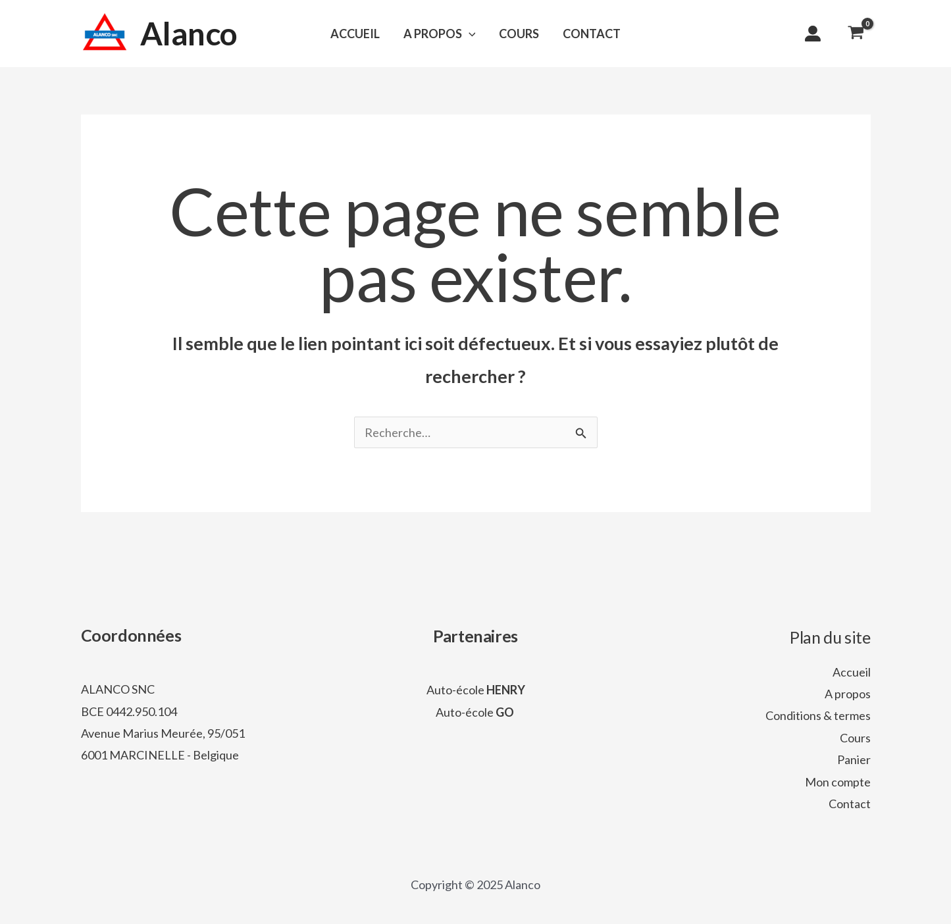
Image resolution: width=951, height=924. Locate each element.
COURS (519, 33)
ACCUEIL (355, 33)
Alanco (189, 33)
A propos (848, 693)
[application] (469, 34)
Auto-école (475, 689)
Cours (855, 738)
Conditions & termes (818, 715)
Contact (850, 803)
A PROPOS (439, 34)
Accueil (852, 672)
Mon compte (838, 782)
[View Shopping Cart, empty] (856, 33)
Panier (854, 759)
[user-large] (813, 33)
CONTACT (592, 33)
